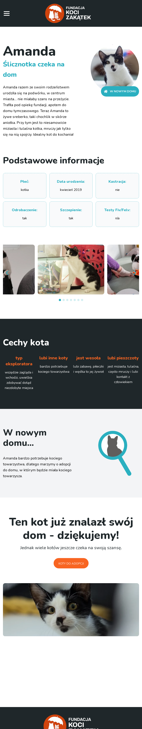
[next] (134, 272)
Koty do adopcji (71, 564)
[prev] (7, 272)
